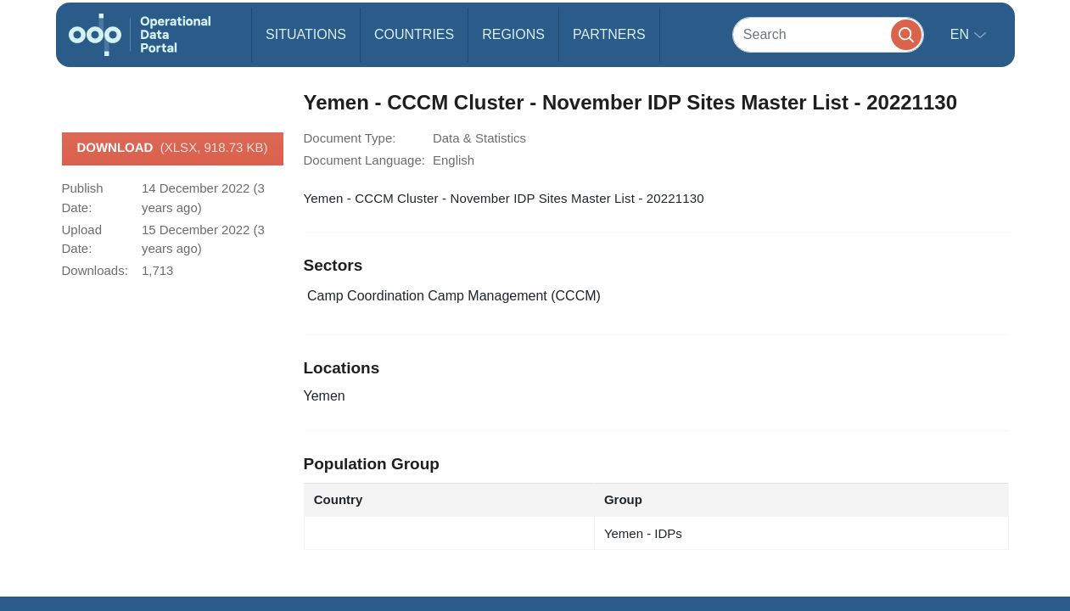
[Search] (828, 34)
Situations (306, 34)
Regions (513, 34)
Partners (609, 34)
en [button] (961, 34)
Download (171, 148)
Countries (414, 34)
